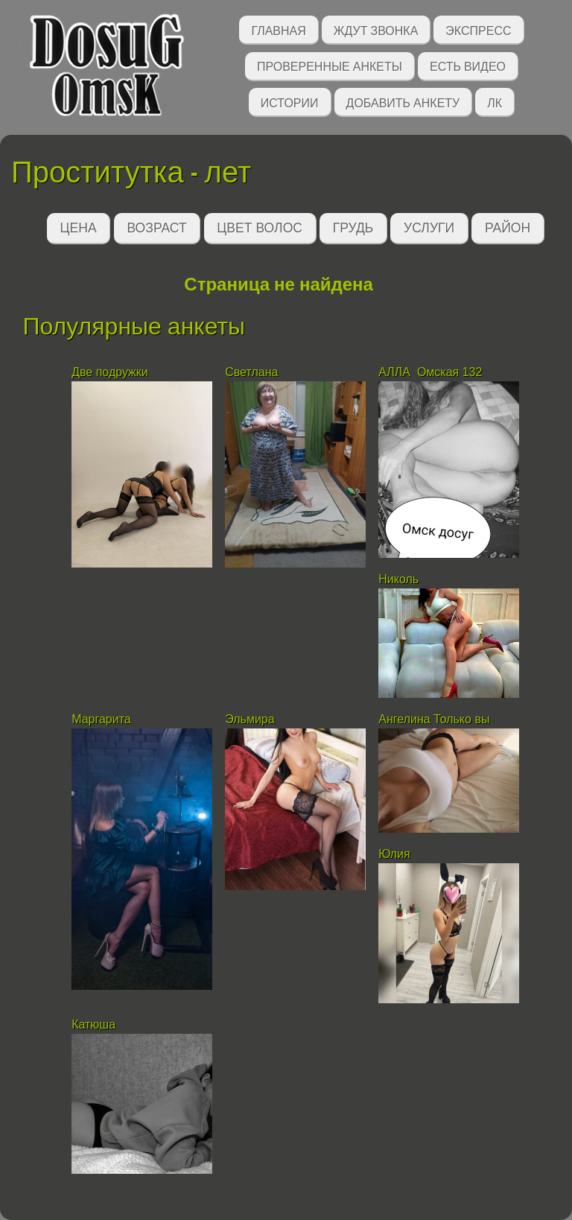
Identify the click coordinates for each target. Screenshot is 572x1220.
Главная (278, 29)
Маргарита (101, 719)
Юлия (394, 854)
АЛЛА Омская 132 (430, 372)
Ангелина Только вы (433, 719)
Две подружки (110, 372)
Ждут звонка (376, 29)
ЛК (494, 101)
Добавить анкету (403, 101)
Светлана (251, 372)
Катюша (95, 1024)
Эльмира (249, 719)
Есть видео (468, 65)
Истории (290, 101)
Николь (398, 579)
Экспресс (478, 29)
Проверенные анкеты (329, 65)
